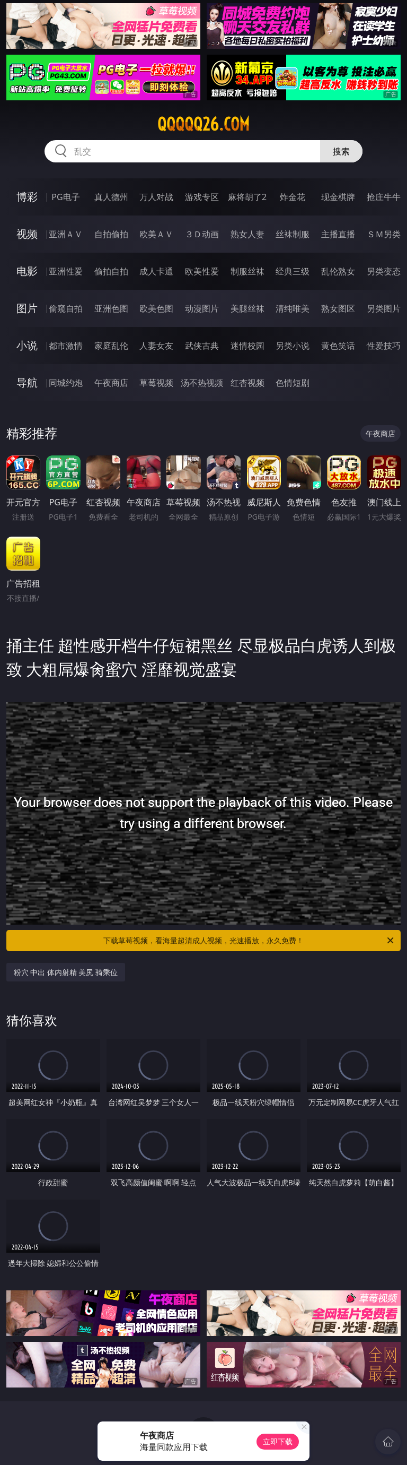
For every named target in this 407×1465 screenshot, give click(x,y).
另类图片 (384, 308)
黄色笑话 (338, 345)
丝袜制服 (292, 234)
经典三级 (292, 271)
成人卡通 (156, 271)
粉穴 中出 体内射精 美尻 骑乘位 (66, 972)
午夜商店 (111, 383)
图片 (27, 308)
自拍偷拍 (111, 234)
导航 (27, 382)
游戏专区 (202, 197)
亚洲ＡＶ (66, 234)
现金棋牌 (338, 197)
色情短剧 (292, 383)
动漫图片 (202, 308)
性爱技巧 (384, 345)
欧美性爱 (202, 271)
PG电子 (65, 197)
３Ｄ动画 (202, 234)
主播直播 (338, 234)
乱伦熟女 (338, 271)
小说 (27, 345)
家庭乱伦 (111, 345)
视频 (27, 234)
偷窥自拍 (66, 308)
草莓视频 (156, 383)
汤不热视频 (202, 383)
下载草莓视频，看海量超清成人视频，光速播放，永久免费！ (249, 940)
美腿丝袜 (247, 308)
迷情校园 (247, 345)
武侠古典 (202, 345)
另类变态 (384, 271)
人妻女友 (156, 345)
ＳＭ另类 (384, 234)
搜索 (341, 151)
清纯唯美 (292, 308)
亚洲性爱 (66, 271)
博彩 (27, 196)
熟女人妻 (247, 234)
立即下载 (278, 1441)
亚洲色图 (111, 308)
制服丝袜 (247, 271)
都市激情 (66, 345)
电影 (27, 271)
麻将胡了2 (247, 197)
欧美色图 (156, 308)
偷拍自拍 (111, 271)
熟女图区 (338, 308)
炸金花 (292, 197)
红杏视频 (247, 383)
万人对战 (156, 197)
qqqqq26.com (203, 124)
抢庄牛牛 (384, 197)
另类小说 (292, 345)
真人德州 (111, 197)
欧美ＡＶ (156, 234)
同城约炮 (66, 383)
